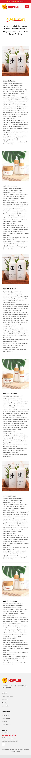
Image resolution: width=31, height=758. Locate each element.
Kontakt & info (5, 706)
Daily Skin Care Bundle (10, 186)
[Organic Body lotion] (15, 47)
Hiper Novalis (5, 715)
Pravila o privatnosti (15, 751)
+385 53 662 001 (11, 1)
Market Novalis (6, 718)
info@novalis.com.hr (20, 1)
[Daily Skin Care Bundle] (15, 152)
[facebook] (3, 744)
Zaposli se (4, 702)
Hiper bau (4, 721)
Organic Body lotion (9, 81)
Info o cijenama (6, 724)
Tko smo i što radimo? (7, 696)
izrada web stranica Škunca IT (9, 741)
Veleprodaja (5, 699)
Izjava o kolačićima (24, 749)
